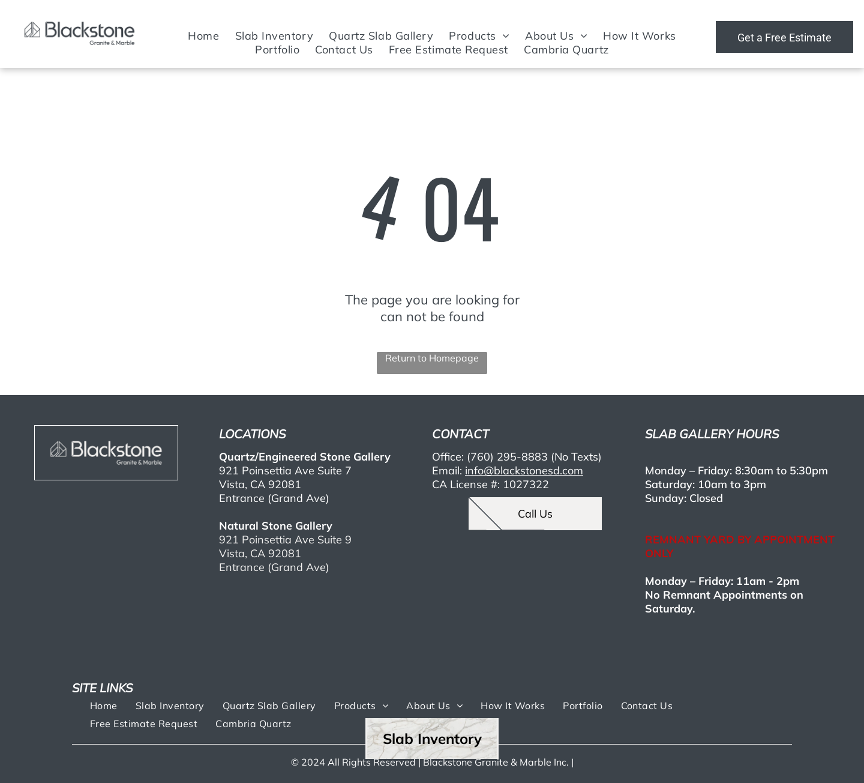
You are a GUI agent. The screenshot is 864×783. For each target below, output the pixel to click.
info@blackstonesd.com (524, 470)
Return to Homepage (432, 358)
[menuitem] (203, 36)
